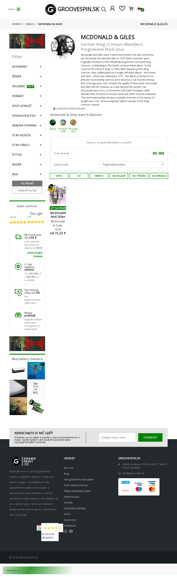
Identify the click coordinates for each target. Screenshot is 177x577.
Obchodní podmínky (75, 508)
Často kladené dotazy (76, 485)
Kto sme (68, 468)
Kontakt (68, 502)
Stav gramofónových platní (78, 479)
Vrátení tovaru (71, 496)
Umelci (29, 24)
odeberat (150, 437)
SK (26, 235)
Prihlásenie (70, 525)
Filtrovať (27, 183)
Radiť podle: (61, 165)
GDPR (67, 514)
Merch (99, 175)
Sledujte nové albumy (69, 108)
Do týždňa (139, 175)
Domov (16, 24)
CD (79, 175)
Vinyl (59, 175)
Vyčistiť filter (27, 190)
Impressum (70, 519)
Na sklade (118, 175)
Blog (66, 473)
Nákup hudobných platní (77, 491)
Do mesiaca (159, 175)
